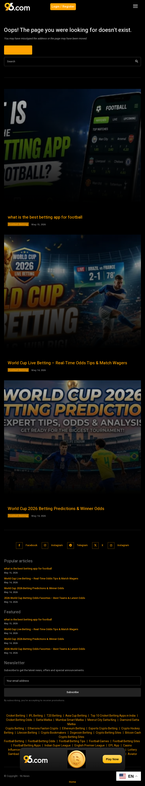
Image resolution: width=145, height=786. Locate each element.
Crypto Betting (14, 728)
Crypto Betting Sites (108, 732)
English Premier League (90, 745)
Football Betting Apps (27, 745)
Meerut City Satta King (101, 719)
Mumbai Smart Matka (70, 719)
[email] (72, 680)
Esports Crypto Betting (103, 728)
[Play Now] (72, 759)
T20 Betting (54, 715)
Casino (127, 745)
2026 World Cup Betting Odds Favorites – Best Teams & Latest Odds (44, 598)
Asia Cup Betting (76, 715)
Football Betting (18, 224)
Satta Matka (44, 719)
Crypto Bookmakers (53, 732)
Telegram (82, 545)
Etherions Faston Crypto (43, 728)
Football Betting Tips (72, 741)
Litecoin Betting (27, 732)
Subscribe (73, 692)
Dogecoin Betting (81, 732)
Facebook (31, 545)
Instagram (57, 545)
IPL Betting (36, 715)
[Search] (136, 61)
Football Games (99, 741)
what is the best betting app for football (45, 217)
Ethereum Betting (73, 728)
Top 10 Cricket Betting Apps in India (113, 715)
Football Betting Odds (41, 741)
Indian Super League (58, 745)
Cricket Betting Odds (19, 719)
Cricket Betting (15, 715)
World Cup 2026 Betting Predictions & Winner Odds (56, 509)
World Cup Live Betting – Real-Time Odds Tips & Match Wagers (67, 363)
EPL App (114, 745)
